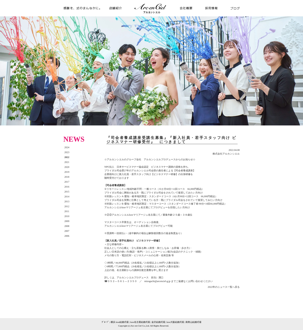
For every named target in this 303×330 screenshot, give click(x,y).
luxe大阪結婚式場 (175, 322)
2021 (66, 162)
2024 (66, 147)
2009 (66, 221)
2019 (66, 172)
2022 (66, 157)
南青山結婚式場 (193, 322)
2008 (66, 226)
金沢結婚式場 (158, 322)
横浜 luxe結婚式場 (120, 322)
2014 (66, 196)
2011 (66, 211)
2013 (66, 201)
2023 (66, 152)
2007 (66, 231)
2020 (66, 167)
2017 (66, 181)
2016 (66, 186)
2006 (66, 235)
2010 (66, 216)
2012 (66, 206)
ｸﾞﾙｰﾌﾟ (105, 322)
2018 (66, 176)
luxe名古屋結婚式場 (140, 322)
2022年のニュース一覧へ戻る (224, 287)
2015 (66, 191)
